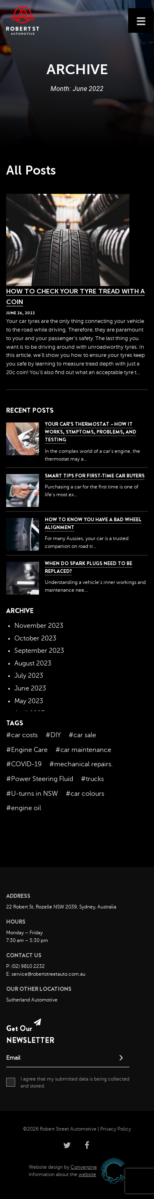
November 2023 (38, 625)
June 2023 (30, 688)
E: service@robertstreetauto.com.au (45, 974)
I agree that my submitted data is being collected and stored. (67, 1082)
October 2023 (35, 638)
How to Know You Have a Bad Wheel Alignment (93, 523)
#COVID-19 (23, 764)
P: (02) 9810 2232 (25, 966)
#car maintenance (83, 750)
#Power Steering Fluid (39, 779)
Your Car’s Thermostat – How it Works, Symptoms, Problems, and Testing (90, 431)
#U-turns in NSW (32, 793)
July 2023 (28, 675)
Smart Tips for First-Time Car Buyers (95, 475)
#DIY (53, 735)
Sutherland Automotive (31, 1000)
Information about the (62, 1174)
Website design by (63, 1167)
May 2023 (28, 701)
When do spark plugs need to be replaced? (88, 567)
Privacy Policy (115, 1129)
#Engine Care (27, 750)
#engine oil (23, 808)
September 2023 (39, 650)
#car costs (22, 735)
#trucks (92, 779)
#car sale (82, 735)
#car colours (85, 793)
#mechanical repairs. (81, 764)
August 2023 (32, 663)
